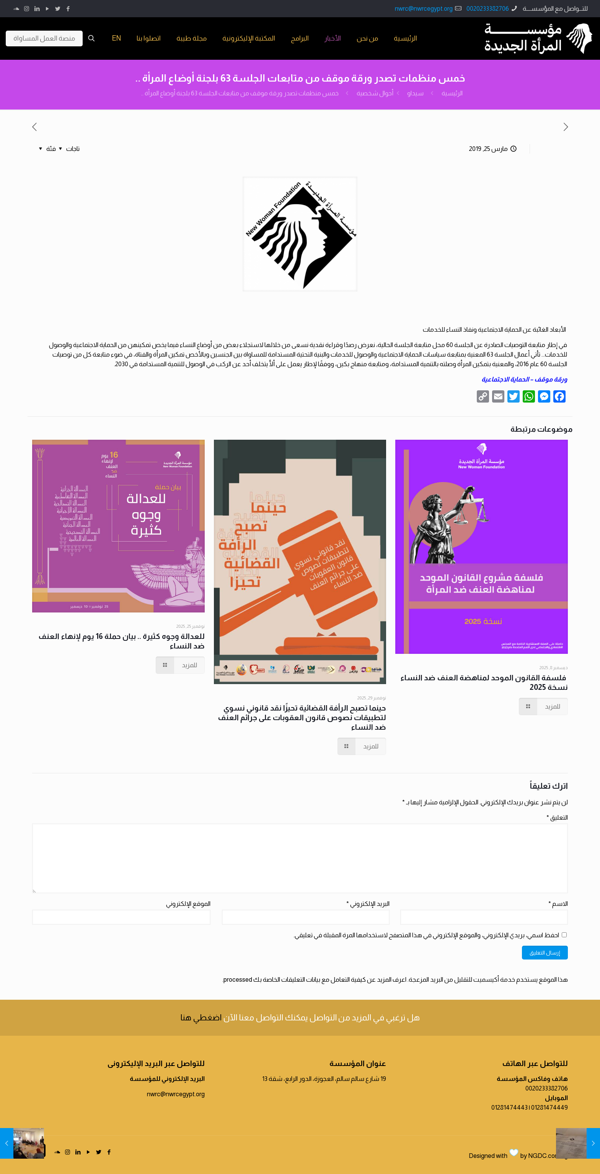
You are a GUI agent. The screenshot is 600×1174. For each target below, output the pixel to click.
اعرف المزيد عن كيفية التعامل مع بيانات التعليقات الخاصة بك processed (314, 979)
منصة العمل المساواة (44, 38)
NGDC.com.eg (548, 1155)
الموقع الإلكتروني (188, 903)
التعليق (557, 817)
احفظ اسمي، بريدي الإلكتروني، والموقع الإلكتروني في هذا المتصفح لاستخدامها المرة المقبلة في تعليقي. (426, 935)
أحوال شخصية (375, 93)
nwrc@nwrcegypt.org (424, 8)
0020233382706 (487, 8)
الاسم (558, 903)
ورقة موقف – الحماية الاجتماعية (524, 379)
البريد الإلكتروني (368, 903)
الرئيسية (452, 93)
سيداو (415, 93)
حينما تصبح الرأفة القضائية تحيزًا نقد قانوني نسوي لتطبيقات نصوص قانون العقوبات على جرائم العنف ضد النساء (302, 717)
